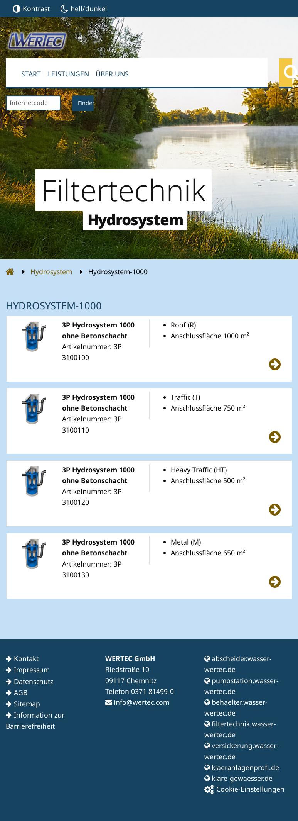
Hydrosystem (51, 271)
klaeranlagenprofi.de (241, 767)
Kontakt (26, 658)
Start (31, 73)
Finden (87, 103)
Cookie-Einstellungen (244, 789)
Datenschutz (33, 681)
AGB (20, 692)
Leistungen (68, 73)
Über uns (112, 73)
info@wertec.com (137, 702)
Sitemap (27, 703)
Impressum (32, 669)
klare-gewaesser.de (238, 778)
